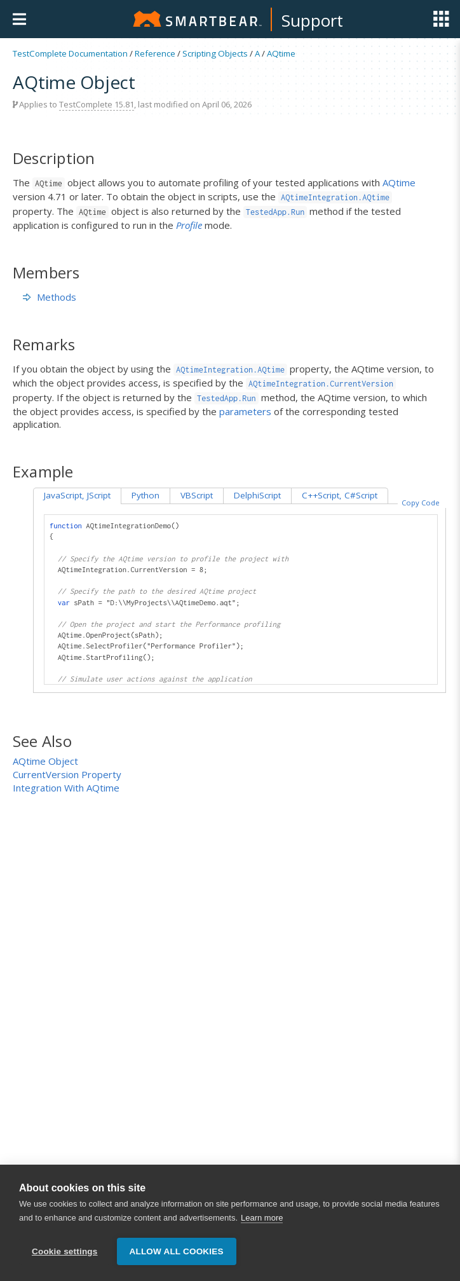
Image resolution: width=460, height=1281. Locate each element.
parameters (245, 411)
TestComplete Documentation (70, 53)
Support (312, 20)
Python (145, 495)
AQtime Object (45, 761)
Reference (155, 53)
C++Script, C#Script (339, 495)
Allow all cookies (177, 1260)
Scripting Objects (215, 53)
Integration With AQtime (66, 787)
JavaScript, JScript (77, 495)
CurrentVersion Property (67, 774)
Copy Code (421, 502)
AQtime (281, 53)
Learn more (262, 1226)
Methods (49, 297)
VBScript (196, 495)
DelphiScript (257, 495)
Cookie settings (65, 1260)
